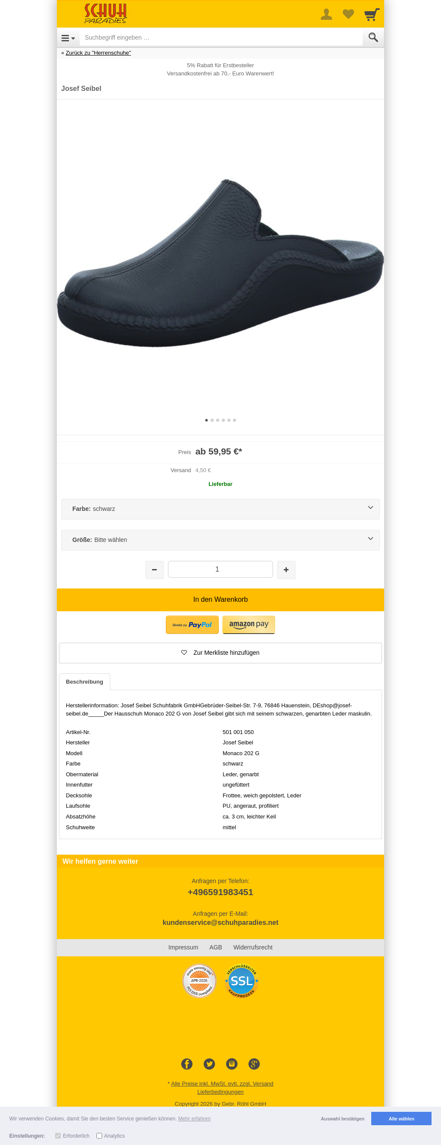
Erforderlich (76, 1136)
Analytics (114, 1136)
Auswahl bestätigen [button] (342, 1118)
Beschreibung (84, 681)
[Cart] (372, 14)
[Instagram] (231, 1064)
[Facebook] (187, 1064)
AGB (215, 947)
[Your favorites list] (348, 14)
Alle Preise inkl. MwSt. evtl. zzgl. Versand (222, 1083)
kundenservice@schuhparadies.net (220, 922)
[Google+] (254, 1064)
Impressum (183, 947)
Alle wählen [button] (401, 1118)
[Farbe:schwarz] (220, 509)
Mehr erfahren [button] (194, 1119)
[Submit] (373, 37)
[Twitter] (209, 1064)
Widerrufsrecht (253, 947)
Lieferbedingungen (220, 1092)
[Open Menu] (68, 37)
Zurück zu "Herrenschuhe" (98, 53)
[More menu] (326, 14)
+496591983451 (220, 892)
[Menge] (220, 569)
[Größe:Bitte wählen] (220, 540)
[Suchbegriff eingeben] (221, 37)
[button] (220, 653)
